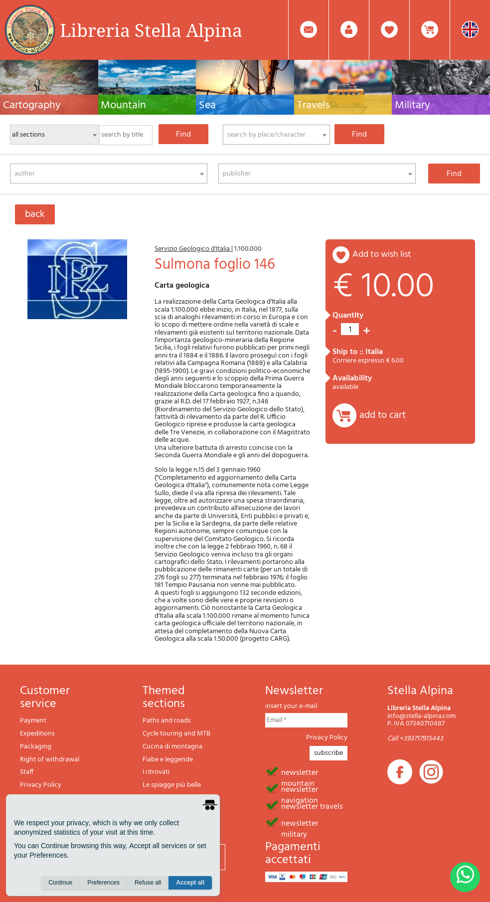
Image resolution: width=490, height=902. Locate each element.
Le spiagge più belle (172, 785)
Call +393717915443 (415, 738)
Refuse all (148, 882)
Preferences (103, 882)
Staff (26, 772)
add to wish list (381, 254)
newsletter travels (312, 805)
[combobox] (276, 135)
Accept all (190, 882)
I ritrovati (156, 772)
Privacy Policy (40, 785)
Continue (60, 882)
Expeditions (37, 733)
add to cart (382, 415)
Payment (33, 721)
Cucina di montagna (172, 746)
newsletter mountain (299, 771)
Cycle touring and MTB (176, 733)
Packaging (35, 746)
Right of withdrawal (49, 759)
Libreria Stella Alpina (151, 30)
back (35, 214)
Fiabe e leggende (168, 759)
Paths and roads (167, 721)
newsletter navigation (299, 788)
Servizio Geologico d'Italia (193, 249)
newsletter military (299, 822)
